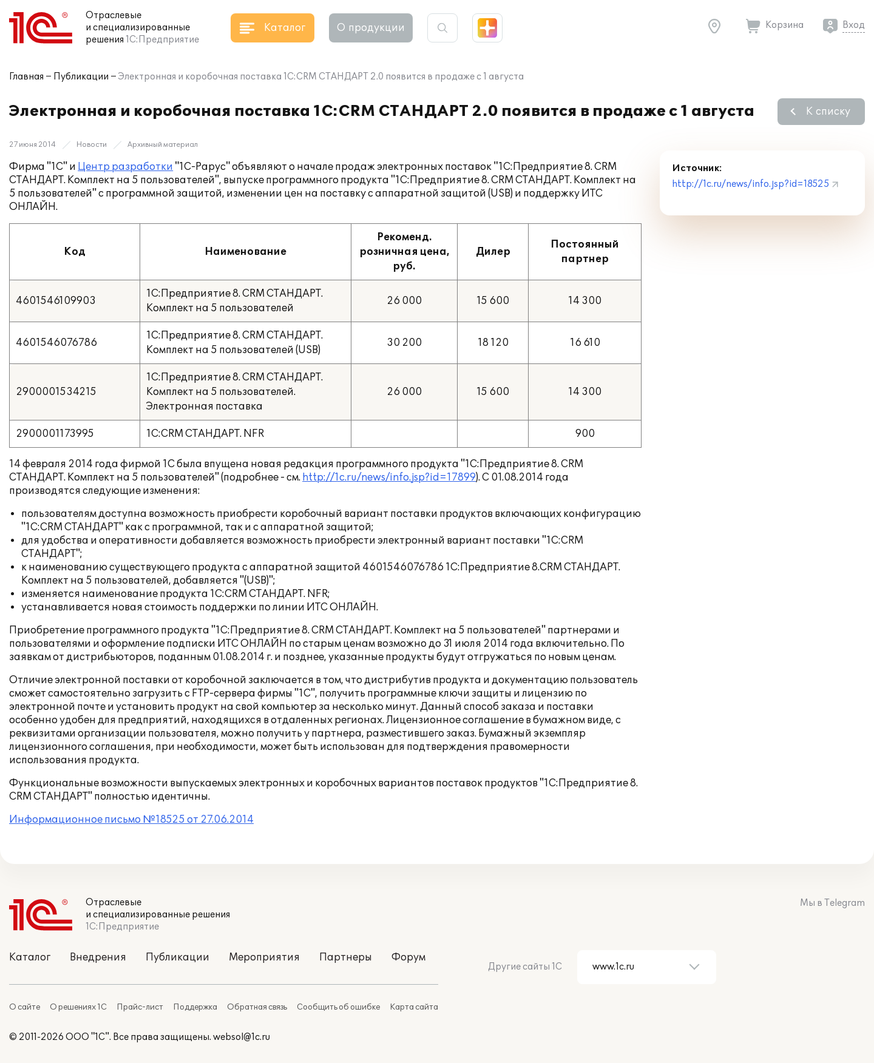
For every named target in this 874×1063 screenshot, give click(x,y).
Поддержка (195, 1007)
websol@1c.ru (241, 1037)
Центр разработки (125, 167)
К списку (828, 112)
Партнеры (345, 957)
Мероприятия (264, 957)
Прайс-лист (140, 1007)
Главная (26, 77)
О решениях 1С (78, 1007)
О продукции (371, 28)
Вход (853, 25)
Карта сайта (414, 1007)
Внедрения (98, 957)
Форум (408, 957)
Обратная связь (257, 1007)
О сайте (24, 1007)
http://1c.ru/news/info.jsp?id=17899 (389, 477)
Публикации (81, 77)
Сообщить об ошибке (338, 1007)
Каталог (29, 957)
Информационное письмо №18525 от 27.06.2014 (131, 820)
